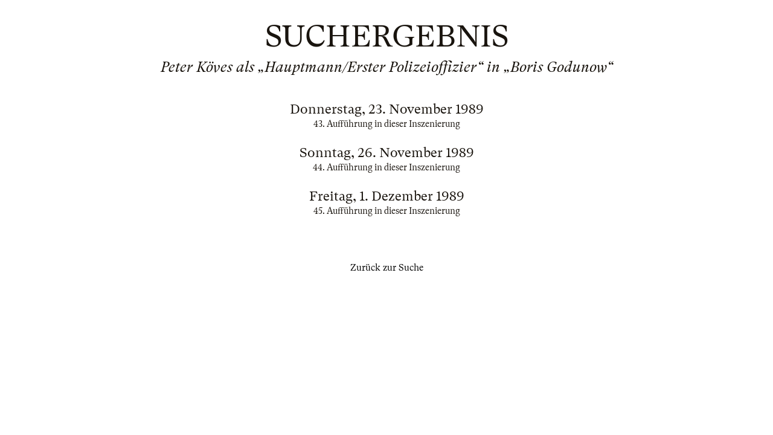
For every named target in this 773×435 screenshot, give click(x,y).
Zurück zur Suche (386, 267)
